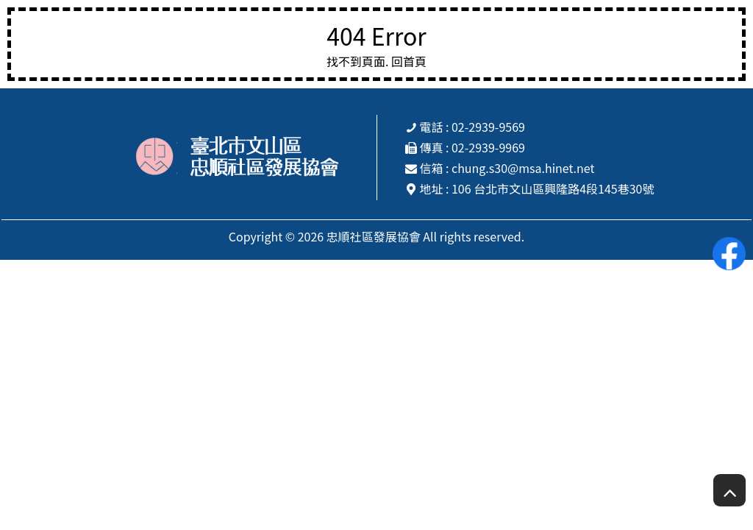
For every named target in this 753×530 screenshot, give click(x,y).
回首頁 (409, 61)
